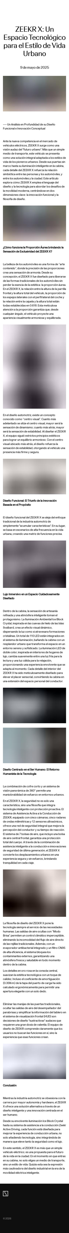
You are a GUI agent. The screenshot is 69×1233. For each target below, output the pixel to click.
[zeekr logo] (5, 1193)
